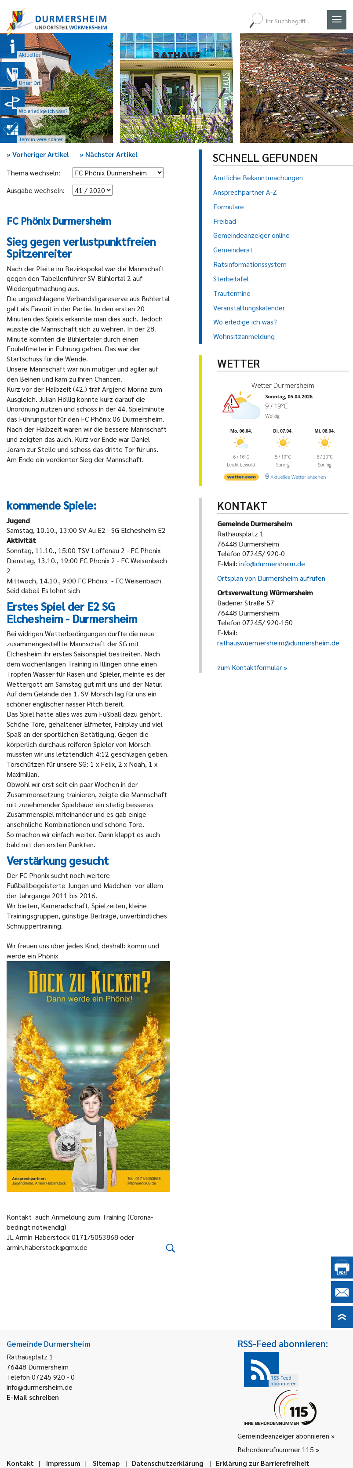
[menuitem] (204, 21)
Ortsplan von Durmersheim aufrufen (271, 578)
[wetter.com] (240, 476)
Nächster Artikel (109, 154)
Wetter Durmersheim (281, 385)
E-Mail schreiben (33, 1397)
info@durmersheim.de (272, 563)
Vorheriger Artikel (38, 154)
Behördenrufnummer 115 (275, 1449)
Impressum (63, 1463)
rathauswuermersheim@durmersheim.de (278, 642)
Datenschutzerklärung (168, 1463)
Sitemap (106, 1463)
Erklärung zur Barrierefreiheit (262, 1463)
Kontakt (20, 1463)
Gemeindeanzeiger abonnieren (283, 1435)
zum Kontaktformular (249, 667)
